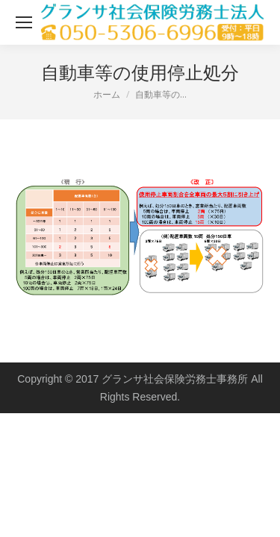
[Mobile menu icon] (24, 22)
